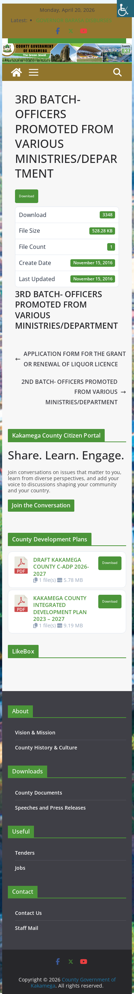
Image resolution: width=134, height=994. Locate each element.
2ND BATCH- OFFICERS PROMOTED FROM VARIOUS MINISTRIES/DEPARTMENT (73, 392)
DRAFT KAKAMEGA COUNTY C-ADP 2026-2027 (61, 566)
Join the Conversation (41, 505)
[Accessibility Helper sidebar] (125, 8)
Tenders (25, 852)
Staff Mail (26, 928)
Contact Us (28, 912)
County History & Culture (46, 747)
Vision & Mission (35, 732)
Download (26, 196)
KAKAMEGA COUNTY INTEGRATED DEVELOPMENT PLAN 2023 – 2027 (60, 608)
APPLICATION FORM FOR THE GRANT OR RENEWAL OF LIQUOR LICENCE (70, 359)
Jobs (20, 867)
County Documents (38, 792)
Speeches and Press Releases (50, 807)
